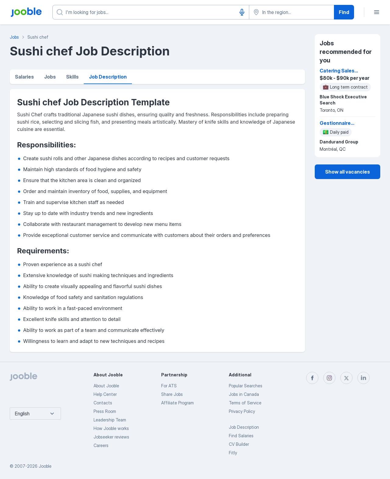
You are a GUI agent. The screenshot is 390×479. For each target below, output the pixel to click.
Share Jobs (172, 394)
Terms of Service (245, 402)
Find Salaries (241, 435)
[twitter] (346, 378)
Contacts (103, 402)
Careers (101, 445)
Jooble (45, 466)
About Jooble (106, 385)
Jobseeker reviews (111, 436)
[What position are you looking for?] (150, 12)
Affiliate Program (177, 402)
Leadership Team (110, 419)
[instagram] (329, 378)
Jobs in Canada (244, 394)
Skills (72, 77)
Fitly (233, 452)
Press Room (105, 411)
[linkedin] (363, 378)
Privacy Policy (242, 411)
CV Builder (239, 444)
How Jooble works (111, 428)
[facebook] (312, 378)
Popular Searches (245, 385)
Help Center (105, 394)
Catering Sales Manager (337, 71)
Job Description (108, 77)
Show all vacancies (347, 172)
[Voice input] (242, 12)
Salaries (24, 77)
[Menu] (376, 12)
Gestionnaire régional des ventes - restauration (335, 123)
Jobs (50, 77)
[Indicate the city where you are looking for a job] (291, 12)
